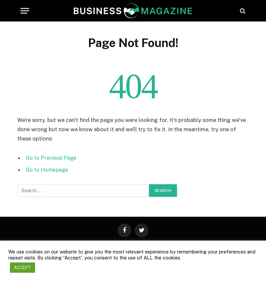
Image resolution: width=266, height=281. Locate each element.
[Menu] (25, 10)
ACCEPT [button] (22, 267)
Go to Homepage (48, 169)
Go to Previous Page (52, 157)
